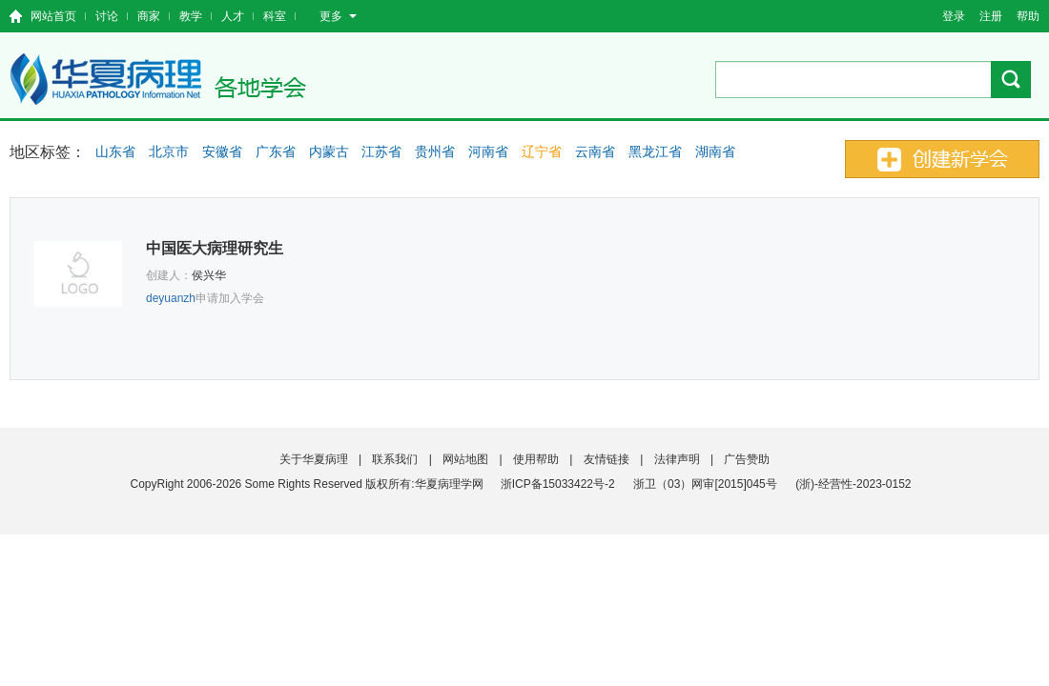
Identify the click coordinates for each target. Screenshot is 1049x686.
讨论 (106, 16)
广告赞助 (747, 459)
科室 (274, 16)
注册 (990, 16)
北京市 (169, 151)
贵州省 (435, 151)
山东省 (115, 151)
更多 (338, 16)
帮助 (1028, 16)
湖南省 (715, 151)
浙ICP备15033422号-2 (558, 484)
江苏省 (381, 151)
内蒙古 (329, 151)
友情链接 (606, 459)
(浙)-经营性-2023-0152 (853, 484)
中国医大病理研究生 (214, 248)
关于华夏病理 (313, 459)
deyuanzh (170, 298)
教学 (190, 16)
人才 (232, 16)
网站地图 (465, 459)
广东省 (276, 151)
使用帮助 (536, 459)
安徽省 (222, 151)
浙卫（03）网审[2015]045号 (706, 484)
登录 (953, 16)
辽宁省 (542, 151)
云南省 (595, 151)
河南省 (488, 151)
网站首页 (53, 16)
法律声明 (677, 459)
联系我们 (395, 459)
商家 (148, 16)
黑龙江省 (655, 151)
